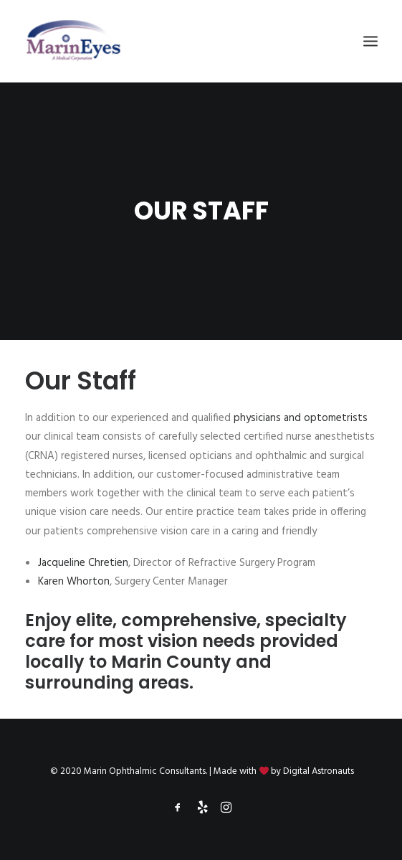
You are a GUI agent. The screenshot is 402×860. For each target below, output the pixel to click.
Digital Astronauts (318, 771)
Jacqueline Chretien (83, 563)
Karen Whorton (74, 581)
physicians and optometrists (301, 418)
